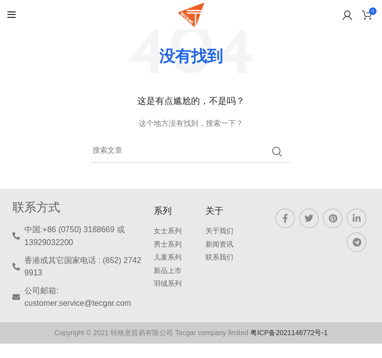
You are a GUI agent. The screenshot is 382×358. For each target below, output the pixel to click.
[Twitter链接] (309, 218)
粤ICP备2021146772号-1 (289, 333)
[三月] (191, 151)
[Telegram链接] (357, 242)
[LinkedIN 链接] (357, 218)
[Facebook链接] (285, 218)
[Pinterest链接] (333, 218)
